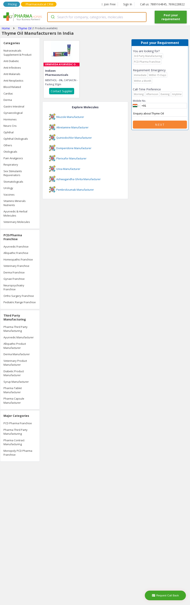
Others (7, 145)
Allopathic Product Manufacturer (14, 346)
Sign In (127, 4)
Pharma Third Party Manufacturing (15, 329)
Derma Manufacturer (16, 354)
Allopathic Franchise (15, 253)
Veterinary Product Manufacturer (15, 363)
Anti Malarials (11, 74)
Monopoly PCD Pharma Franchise (17, 453)
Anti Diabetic (11, 61)
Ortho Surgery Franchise (18, 296)
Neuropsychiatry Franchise (13, 287)
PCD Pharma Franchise (17, 423)
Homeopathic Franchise (18, 259)
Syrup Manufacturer (16, 382)
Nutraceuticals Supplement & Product (17, 52)
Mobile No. (139, 101)
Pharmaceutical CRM (39, 4)
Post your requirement (170, 17)
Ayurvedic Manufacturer (18, 337)
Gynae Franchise (14, 279)
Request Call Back (165, 595)
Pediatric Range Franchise (19, 302)
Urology (8, 188)
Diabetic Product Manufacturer (13, 373)
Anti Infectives (12, 67)
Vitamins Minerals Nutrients (14, 203)
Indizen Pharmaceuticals (56, 73)
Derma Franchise (14, 272)
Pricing (12, 4)
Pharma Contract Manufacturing (13, 442)
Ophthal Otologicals (15, 139)
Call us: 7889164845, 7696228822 (162, 4)
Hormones (10, 119)
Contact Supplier (62, 91)
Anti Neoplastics (13, 80)
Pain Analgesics (13, 158)
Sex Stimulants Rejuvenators (12, 173)
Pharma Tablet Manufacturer (12, 390)
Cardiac (8, 93)
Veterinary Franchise (16, 266)
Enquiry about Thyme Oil (160, 114)
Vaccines (9, 194)
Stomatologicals (13, 181)
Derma (7, 100)
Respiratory (10, 164)
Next (160, 125)
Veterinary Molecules (16, 222)
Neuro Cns (10, 126)
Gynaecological (13, 113)
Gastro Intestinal (13, 106)
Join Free (109, 4)
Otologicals (10, 151)
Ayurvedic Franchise (16, 246)
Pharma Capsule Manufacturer (13, 400)
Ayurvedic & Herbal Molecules (15, 213)
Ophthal (8, 132)
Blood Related (12, 87)
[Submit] (52, 17)
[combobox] (97, 17)
